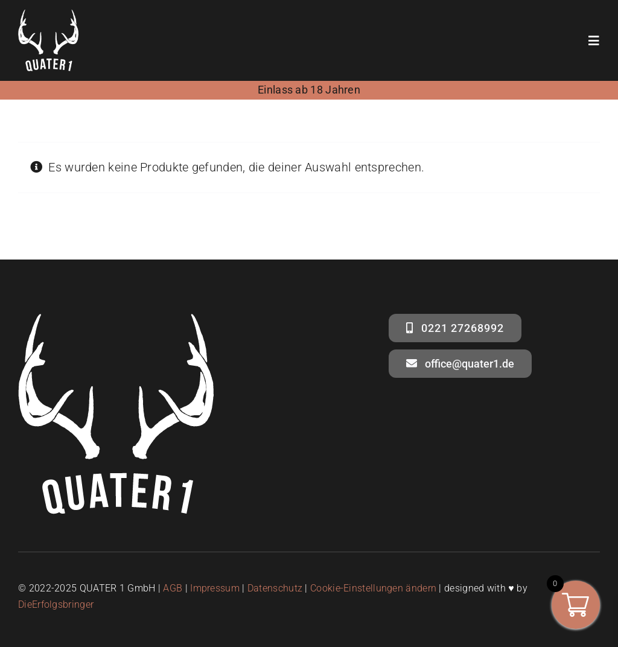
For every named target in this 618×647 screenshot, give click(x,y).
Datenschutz (274, 588)
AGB (172, 588)
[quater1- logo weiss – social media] (48, 15)
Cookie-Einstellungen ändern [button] (373, 588)
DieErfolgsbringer (56, 604)
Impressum (215, 588)
